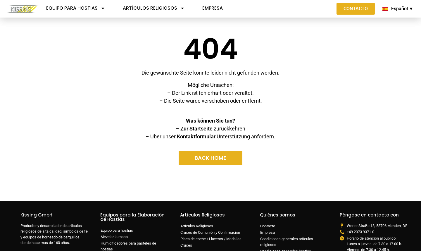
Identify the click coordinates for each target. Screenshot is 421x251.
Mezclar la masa (114, 237)
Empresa (212, 8)
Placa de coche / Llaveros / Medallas (210, 239)
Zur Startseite (196, 128)
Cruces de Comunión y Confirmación (210, 232)
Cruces (186, 245)
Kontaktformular (196, 136)
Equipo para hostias (75, 8)
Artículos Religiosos (154, 8)
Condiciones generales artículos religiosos (286, 242)
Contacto (267, 226)
